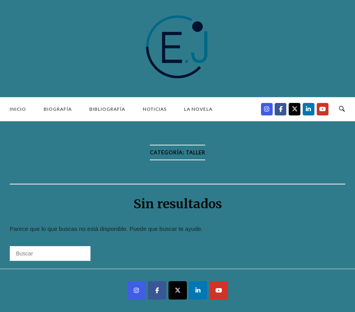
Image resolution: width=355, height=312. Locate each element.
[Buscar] (50, 253)
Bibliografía (107, 109)
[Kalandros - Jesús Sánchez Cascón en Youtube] (322, 109)
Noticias (155, 109)
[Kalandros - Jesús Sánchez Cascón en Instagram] (267, 109)
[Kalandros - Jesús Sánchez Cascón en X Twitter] (294, 109)
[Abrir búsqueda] (342, 109)
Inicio (18, 109)
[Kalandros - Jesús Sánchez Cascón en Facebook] (280, 109)
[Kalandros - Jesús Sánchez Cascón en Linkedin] (308, 109)
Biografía (58, 109)
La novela (198, 109)
